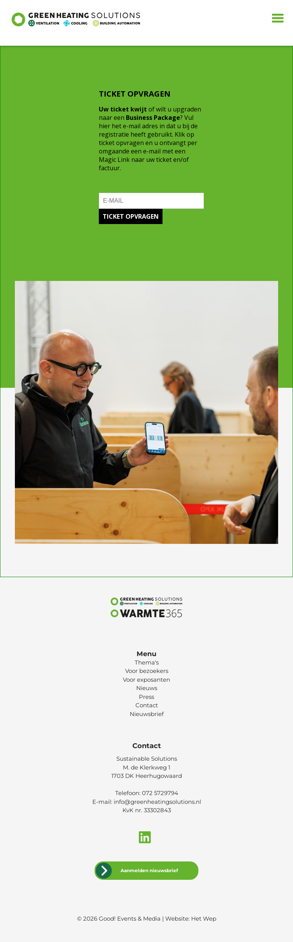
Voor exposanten (146, 679)
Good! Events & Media (130, 918)
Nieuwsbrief (147, 714)
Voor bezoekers (146, 670)
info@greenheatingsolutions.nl (157, 801)
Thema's (147, 662)
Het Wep (203, 918)
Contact (146, 705)
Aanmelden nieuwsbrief (149, 870)
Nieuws (146, 688)
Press (146, 696)
